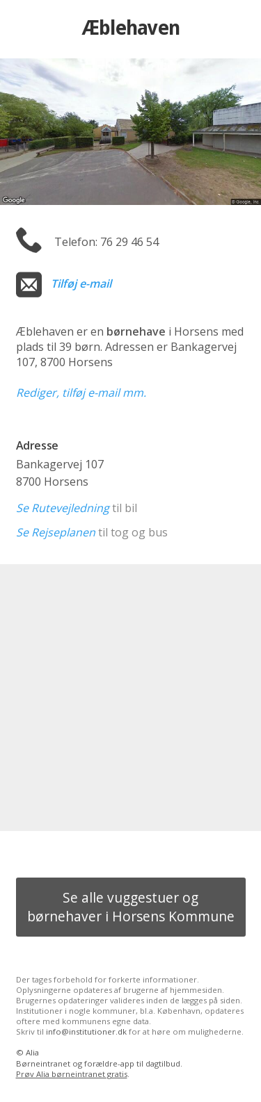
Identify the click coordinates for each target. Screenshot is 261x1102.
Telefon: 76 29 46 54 (106, 241)
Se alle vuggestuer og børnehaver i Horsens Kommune (131, 907)
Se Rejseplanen (55, 532)
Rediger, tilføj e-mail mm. (81, 392)
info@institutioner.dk (86, 1031)
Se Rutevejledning (62, 508)
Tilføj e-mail (81, 283)
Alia (32, 1052)
